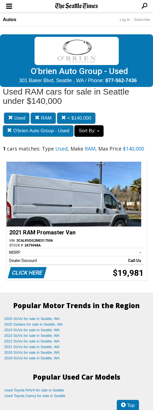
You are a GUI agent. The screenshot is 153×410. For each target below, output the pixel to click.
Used (16, 118)
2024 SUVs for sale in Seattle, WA (32, 330)
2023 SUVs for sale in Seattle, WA (32, 335)
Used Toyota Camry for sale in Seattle (34, 396)
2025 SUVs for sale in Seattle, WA (32, 319)
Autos (9, 19)
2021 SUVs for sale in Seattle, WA (32, 347)
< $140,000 (76, 118)
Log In (125, 19)
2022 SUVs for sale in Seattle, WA (32, 341)
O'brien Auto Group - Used (38, 130)
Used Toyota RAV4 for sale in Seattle (34, 390)
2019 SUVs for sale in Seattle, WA (32, 358)
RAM (43, 118)
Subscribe (142, 19)
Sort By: (89, 130)
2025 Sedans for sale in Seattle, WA (33, 324)
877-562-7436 (121, 80)
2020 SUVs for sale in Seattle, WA (32, 352)
